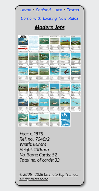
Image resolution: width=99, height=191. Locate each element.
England (43, 10)
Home (25, 10)
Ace (58, 10)
